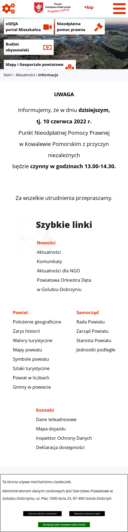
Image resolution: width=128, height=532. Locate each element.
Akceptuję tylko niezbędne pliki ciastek (64, 524)
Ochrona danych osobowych (42, 513)
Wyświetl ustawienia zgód (87, 513)
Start (7, 74)
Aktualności (25, 74)
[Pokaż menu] (119, 8)
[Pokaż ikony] (8, 8)
